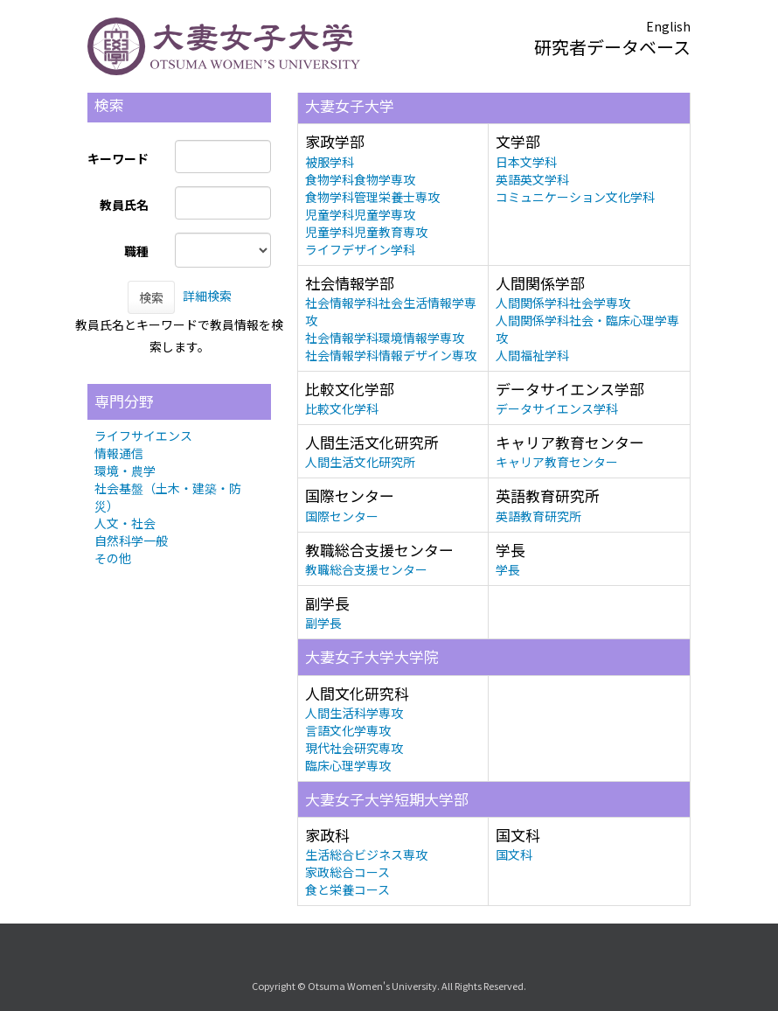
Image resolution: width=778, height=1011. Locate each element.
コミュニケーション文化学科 (575, 197)
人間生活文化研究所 (360, 462)
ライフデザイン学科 (360, 249)
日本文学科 (526, 162)
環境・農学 (125, 470)
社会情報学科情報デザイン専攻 (390, 355)
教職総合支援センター (366, 569)
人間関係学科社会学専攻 (563, 302)
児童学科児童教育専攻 (366, 232)
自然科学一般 (131, 540)
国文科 (514, 854)
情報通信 (118, 453)
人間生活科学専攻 (354, 713)
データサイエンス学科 (557, 408)
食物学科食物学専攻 (360, 179)
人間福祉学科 (532, 355)
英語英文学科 (532, 179)
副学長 (323, 622)
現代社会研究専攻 (354, 748)
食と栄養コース (347, 889)
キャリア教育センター (557, 462)
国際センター (342, 516)
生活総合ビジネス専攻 (366, 854)
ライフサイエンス (143, 435)
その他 (112, 558)
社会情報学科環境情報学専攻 (384, 337)
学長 (508, 569)
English (668, 26)
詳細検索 (207, 295)
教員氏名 (124, 204)
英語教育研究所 (538, 516)
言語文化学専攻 (348, 730)
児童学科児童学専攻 (360, 214)
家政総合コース (347, 872)
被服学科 (329, 162)
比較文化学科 (342, 408)
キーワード (118, 158)
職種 (136, 251)
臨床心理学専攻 (348, 765)
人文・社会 (125, 523)
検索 (151, 297)
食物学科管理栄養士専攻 (372, 197)
